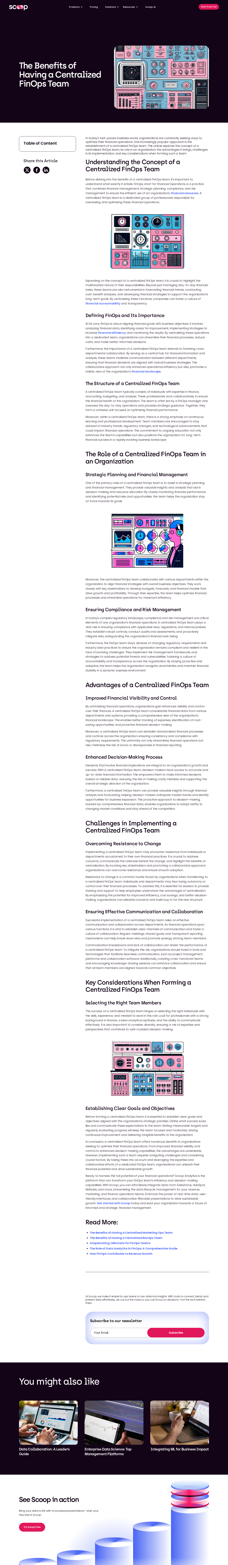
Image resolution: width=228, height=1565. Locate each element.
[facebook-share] (36, 170)
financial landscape (146, 371)
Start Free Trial (208, 6)
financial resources (185, 193)
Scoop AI (150, 7)
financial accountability (103, 303)
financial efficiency (112, 333)
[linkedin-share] (45, 170)
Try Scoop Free (32, 1527)
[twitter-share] (27, 170)
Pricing (94, 7)
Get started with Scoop (113, 1203)
